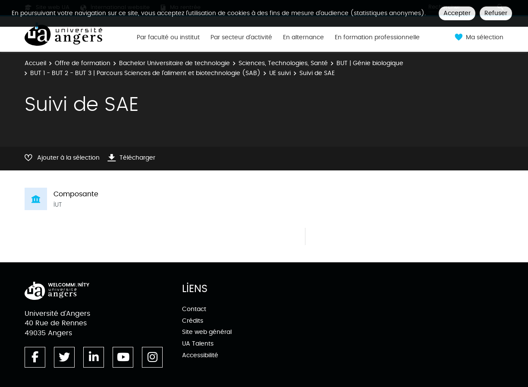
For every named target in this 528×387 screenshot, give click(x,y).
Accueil (35, 63)
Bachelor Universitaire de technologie (174, 63)
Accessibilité (200, 355)
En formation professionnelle (377, 37)
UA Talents (198, 343)
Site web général (207, 332)
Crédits (192, 320)
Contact (194, 309)
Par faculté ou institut (168, 37)
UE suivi (280, 73)
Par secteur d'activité (241, 37)
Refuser (495, 13)
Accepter (457, 13)
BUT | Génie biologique (369, 63)
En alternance (303, 37)
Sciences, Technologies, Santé (283, 63)
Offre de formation (82, 63)
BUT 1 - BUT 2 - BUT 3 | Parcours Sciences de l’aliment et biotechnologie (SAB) (145, 73)
